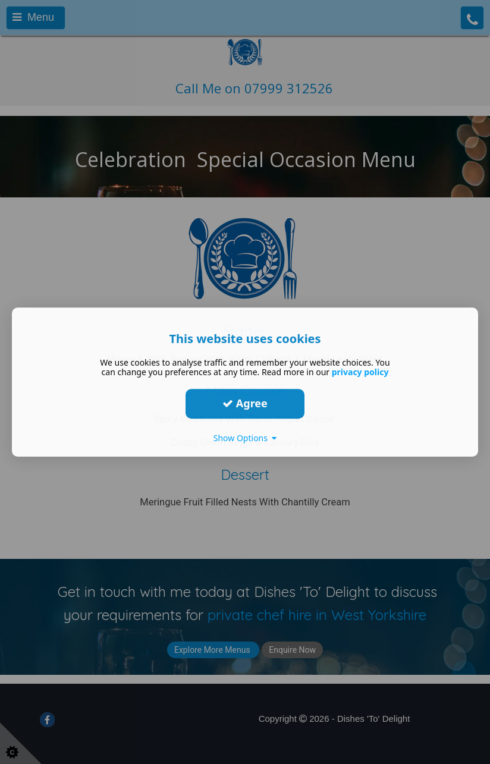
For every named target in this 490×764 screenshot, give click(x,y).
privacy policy (360, 372)
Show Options (245, 438)
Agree (245, 403)
